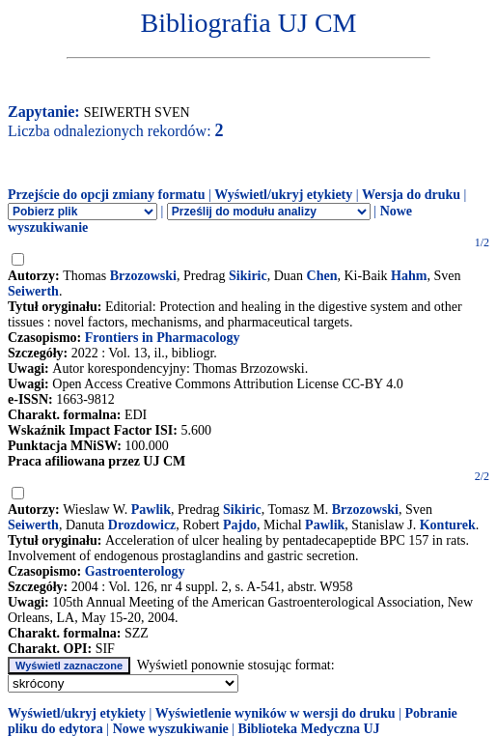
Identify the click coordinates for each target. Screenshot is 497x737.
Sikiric (248, 276)
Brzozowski (143, 276)
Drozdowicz (142, 525)
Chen (322, 276)
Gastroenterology (135, 571)
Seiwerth (33, 291)
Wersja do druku (411, 194)
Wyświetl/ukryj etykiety (283, 194)
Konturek (448, 525)
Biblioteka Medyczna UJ (309, 729)
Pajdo (240, 525)
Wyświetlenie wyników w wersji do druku (275, 713)
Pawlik (151, 509)
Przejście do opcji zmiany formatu (107, 194)
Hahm (409, 276)
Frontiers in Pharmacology (162, 337)
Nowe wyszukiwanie (171, 729)
